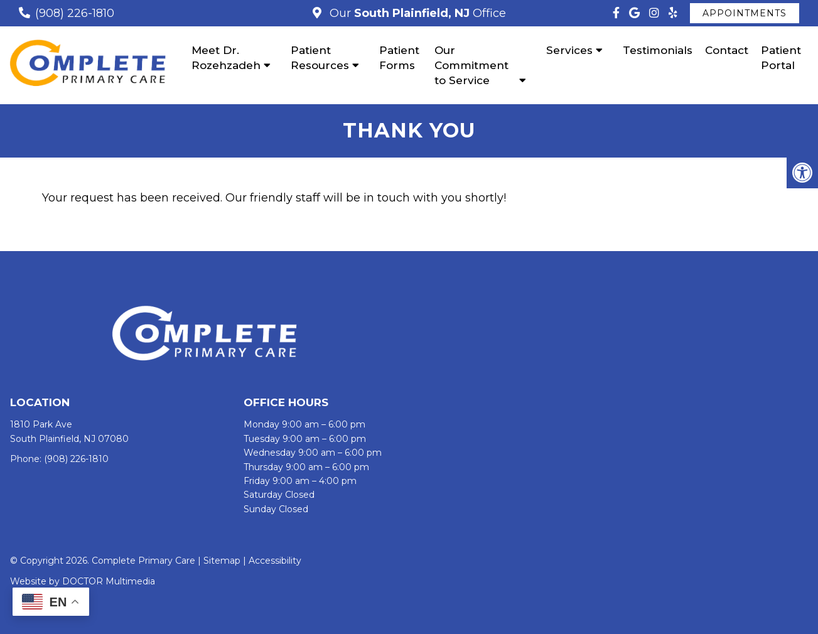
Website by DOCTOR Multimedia (82, 581)
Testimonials (657, 50)
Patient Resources (320, 58)
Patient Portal (781, 58)
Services (569, 50)
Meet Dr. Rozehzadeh (226, 58)
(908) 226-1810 (74, 13)
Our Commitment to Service (471, 65)
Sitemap (221, 560)
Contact (726, 50)
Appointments (744, 13)
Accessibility (275, 560)
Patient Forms (399, 58)
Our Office (416, 13)
